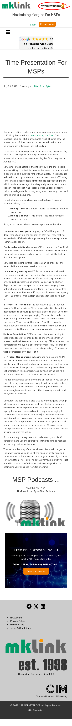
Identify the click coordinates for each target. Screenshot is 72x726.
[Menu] (7, 32)
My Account (16, 617)
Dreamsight (38, 710)
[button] (33, 25)
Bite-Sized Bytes (43, 86)
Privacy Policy (17, 620)
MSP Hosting (17, 624)
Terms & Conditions (20, 628)
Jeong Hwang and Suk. (42, 135)
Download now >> (36, 571)
